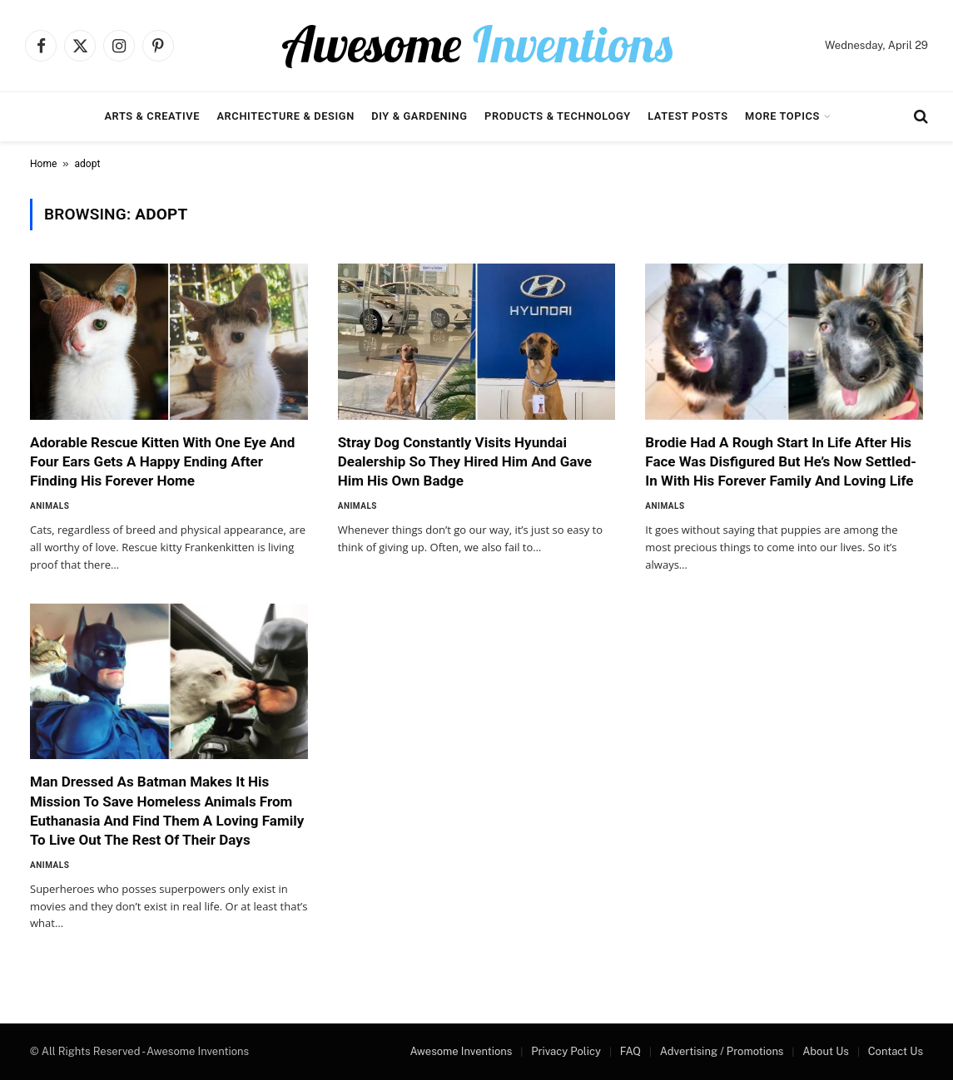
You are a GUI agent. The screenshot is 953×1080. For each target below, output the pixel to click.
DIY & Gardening (419, 116)
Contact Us (895, 1051)
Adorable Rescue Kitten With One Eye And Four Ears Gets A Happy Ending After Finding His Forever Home (162, 461)
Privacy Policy (566, 1051)
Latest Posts (688, 116)
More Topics (782, 116)
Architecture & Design (285, 116)
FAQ (630, 1051)
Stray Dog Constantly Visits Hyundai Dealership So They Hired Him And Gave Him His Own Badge (465, 461)
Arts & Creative (152, 116)
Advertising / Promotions (722, 1051)
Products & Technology (557, 116)
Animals (49, 505)
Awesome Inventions (460, 1051)
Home (43, 164)
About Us (825, 1051)
